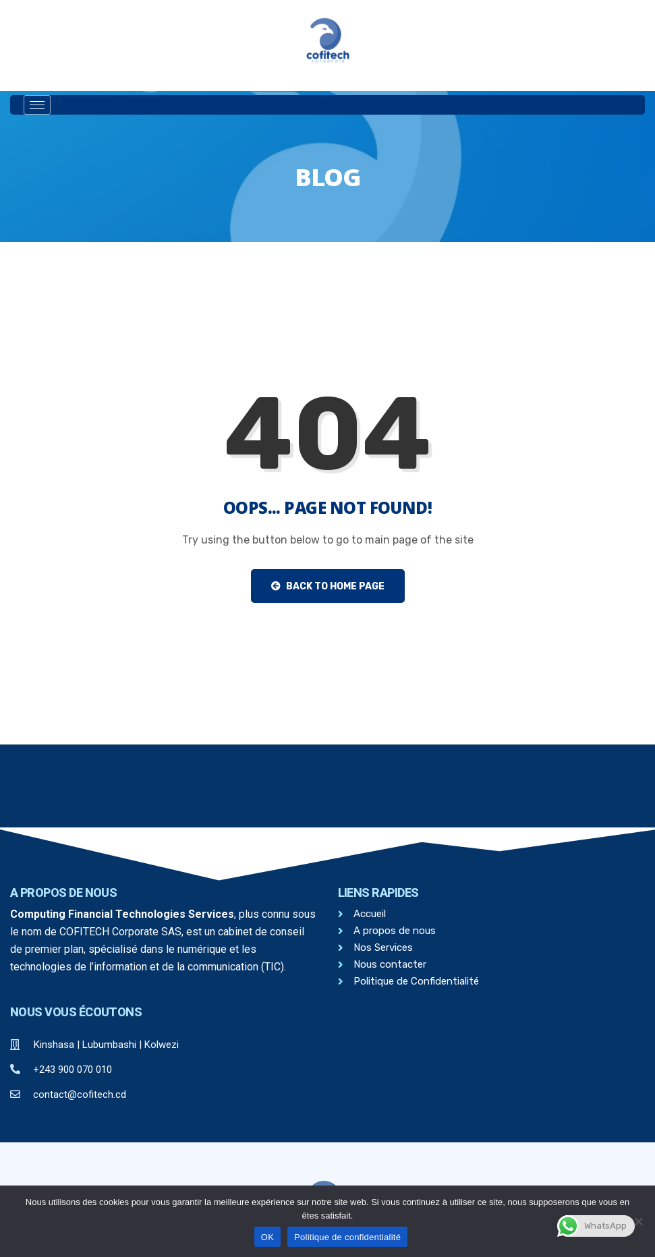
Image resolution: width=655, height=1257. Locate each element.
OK (267, 1237)
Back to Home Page (328, 586)
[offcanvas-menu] (380, 106)
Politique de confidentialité (347, 1237)
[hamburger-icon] (37, 105)
